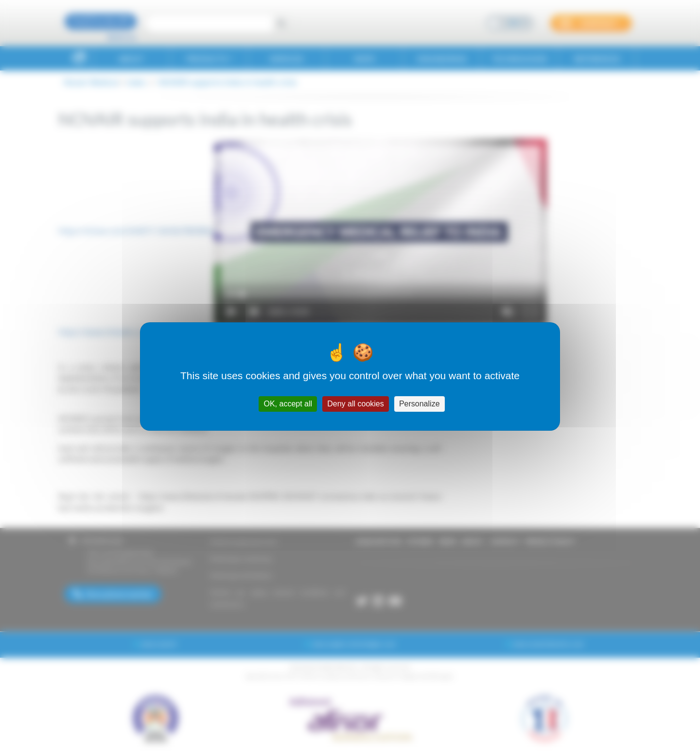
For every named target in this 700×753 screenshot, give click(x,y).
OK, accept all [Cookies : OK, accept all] (287, 404)
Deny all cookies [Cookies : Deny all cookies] (355, 404)
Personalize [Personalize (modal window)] (419, 404)
